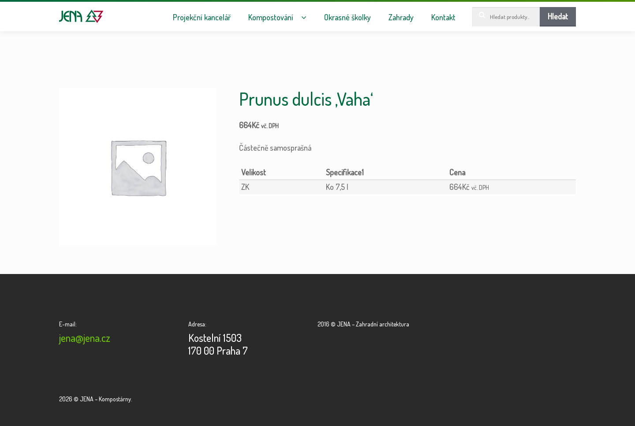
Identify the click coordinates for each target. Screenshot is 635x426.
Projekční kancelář (202, 17)
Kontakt (443, 17)
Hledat (558, 16)
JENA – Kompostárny (81, 16)
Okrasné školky (347, 17)
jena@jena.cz (84, 338)
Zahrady (401, 17)
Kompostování (270, 17)
